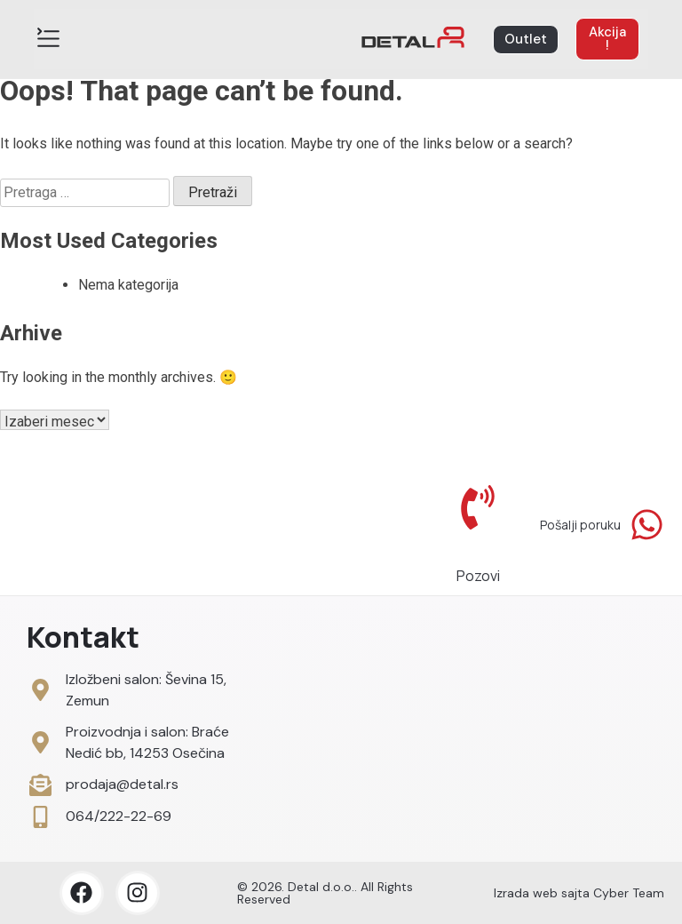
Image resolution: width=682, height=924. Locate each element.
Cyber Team (628, 893)
